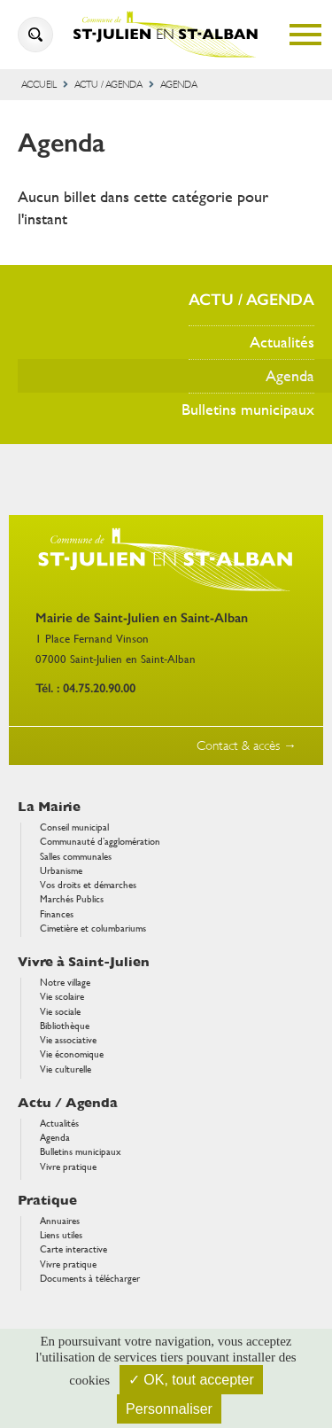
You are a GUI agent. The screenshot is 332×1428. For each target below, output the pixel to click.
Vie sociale (60, 1012)
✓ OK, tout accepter (191, 1379)
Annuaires (60, 1221)
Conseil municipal (74, 827)
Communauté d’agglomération (100, 842)
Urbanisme (61, 871)
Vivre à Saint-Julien (84, 962)
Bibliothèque (64, 1026)
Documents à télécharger (90, 1279)
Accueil (39, 84)
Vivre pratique (68, 1167)
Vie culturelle (65, 1069)
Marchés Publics (72, 899)
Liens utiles (61, 1235)
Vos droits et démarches (88, 885)
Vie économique (72, 1054)
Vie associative (68, 1040)
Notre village (65, 982)
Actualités (282, 341)
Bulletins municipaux (247, 409)
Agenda (290, 375)
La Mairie (49, 807)
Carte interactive (73, 1249)
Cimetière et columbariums (93, 928)
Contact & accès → (247, 745)
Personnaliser (169, 1408)
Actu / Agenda (108, 84)
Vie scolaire (62, 997)
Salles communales (76, 857)
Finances (56, 914)
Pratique (47, 1200)
